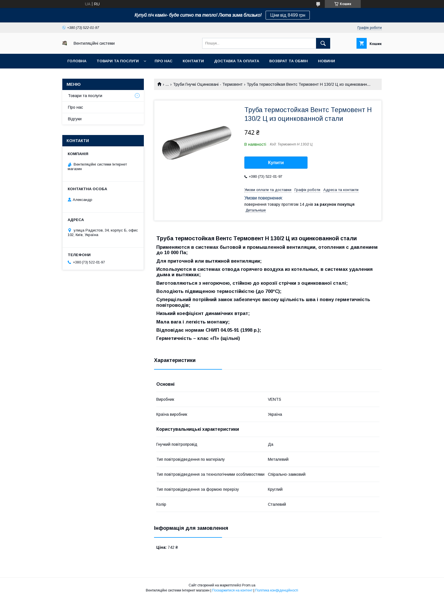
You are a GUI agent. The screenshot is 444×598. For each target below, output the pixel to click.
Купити (276, 162)
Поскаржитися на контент (232, 590)
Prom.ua (248, 585)
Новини (326, 61)
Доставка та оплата (236, 61)
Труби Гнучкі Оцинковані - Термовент (208, 84)
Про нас (163, 61)
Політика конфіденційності (276, 590)
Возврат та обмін (288, 61)
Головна (76, 61)
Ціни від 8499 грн (287, 15)
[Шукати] (323, 43)
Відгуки (75, 119)
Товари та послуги (118, 61)
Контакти (193, 61)
